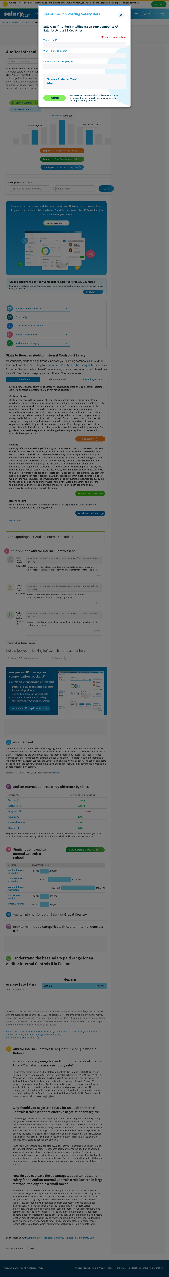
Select (50, 83)
